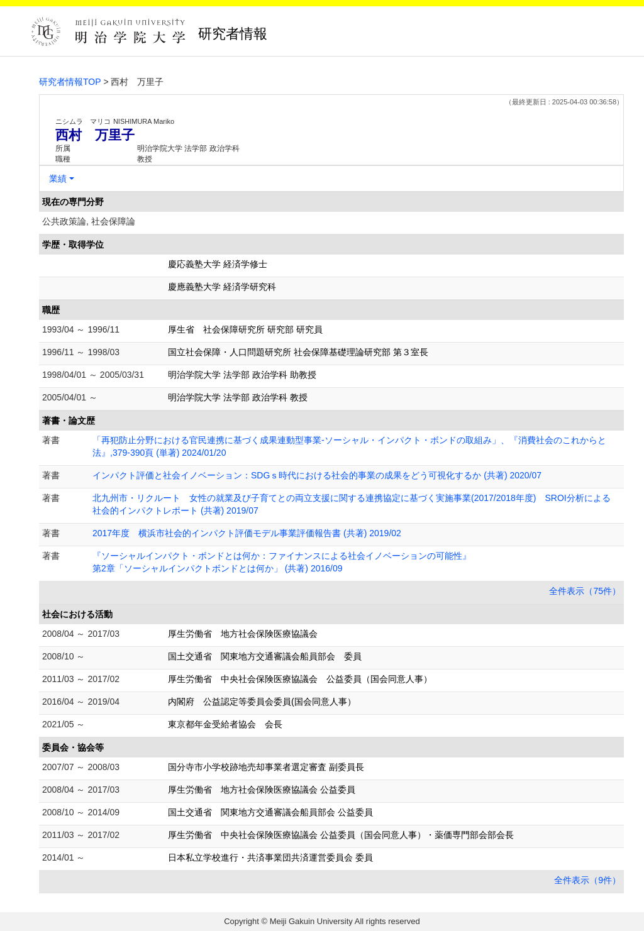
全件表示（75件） (585, 591)
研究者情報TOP (70, 82)
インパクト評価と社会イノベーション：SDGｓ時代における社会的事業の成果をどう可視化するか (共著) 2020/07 (316, 475)
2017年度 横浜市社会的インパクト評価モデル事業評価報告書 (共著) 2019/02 (246, 533)
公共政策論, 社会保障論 (88, 221)
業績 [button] (58, 179)
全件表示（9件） (587, 880)
